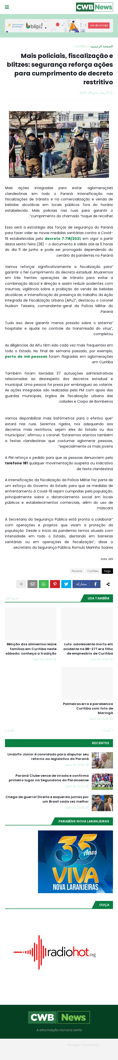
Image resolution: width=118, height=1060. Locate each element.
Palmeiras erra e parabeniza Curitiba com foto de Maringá (88, 708)
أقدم (11, 730)
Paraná (77, 571)
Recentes (100, 743)
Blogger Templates (83, 1044)
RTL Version (27, 1052)
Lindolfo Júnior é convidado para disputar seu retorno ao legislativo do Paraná (48, 756)
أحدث (106, 730)
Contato (49, 1052)
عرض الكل (12, 598)
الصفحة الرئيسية (101, 46)
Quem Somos (73, 1052)
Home (95, 1052)
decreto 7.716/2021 (62, 238)
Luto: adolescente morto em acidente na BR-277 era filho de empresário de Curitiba (88, 649)
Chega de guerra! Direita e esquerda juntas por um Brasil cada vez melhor (47, 799)
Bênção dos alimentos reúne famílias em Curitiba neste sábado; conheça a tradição (31, 649)
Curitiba (81, 46)
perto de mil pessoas (26, 356)
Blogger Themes (52, 1044)
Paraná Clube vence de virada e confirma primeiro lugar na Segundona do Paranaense (49, 778)
